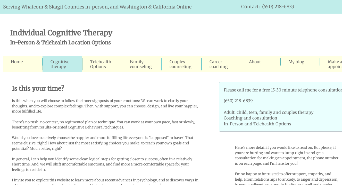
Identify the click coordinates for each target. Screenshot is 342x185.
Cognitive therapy (60, 64)
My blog (296, 61)
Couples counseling (180, 64)
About (255, 61)
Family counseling (141, 64)
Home (17, 61)
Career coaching (219, 64)
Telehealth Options (100, 64)
